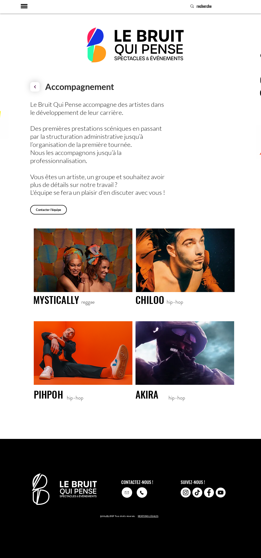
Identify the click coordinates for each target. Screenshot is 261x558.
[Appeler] (127, 492)
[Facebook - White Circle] (209, 493)
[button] (24, 6)
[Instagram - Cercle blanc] (186, 493)
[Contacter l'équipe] (48, 209)
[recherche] (223, 6)
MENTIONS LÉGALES (148, 516)
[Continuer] (35, 87)
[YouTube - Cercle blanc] (221, 493)
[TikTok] (197, 493)
